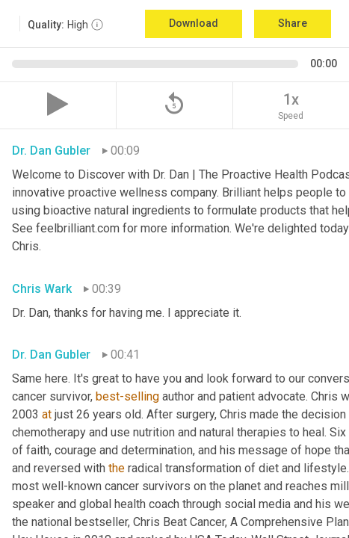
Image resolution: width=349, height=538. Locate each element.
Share (292, 23)
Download (193, 23)
